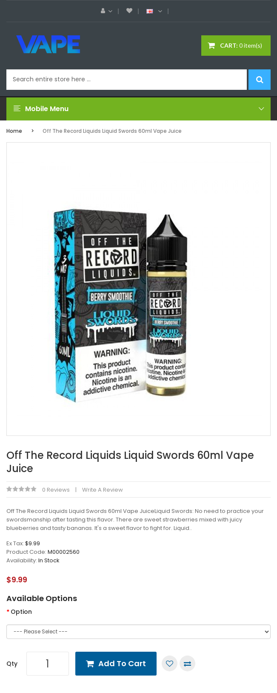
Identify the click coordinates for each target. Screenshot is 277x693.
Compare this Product (187, 663)
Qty (11, 663)
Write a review (102, 490)
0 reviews (56, 490)
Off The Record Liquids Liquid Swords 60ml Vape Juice (112, 131)
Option (21, 611)
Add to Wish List (169, 663)
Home (14, 131)
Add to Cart (122, 663)
